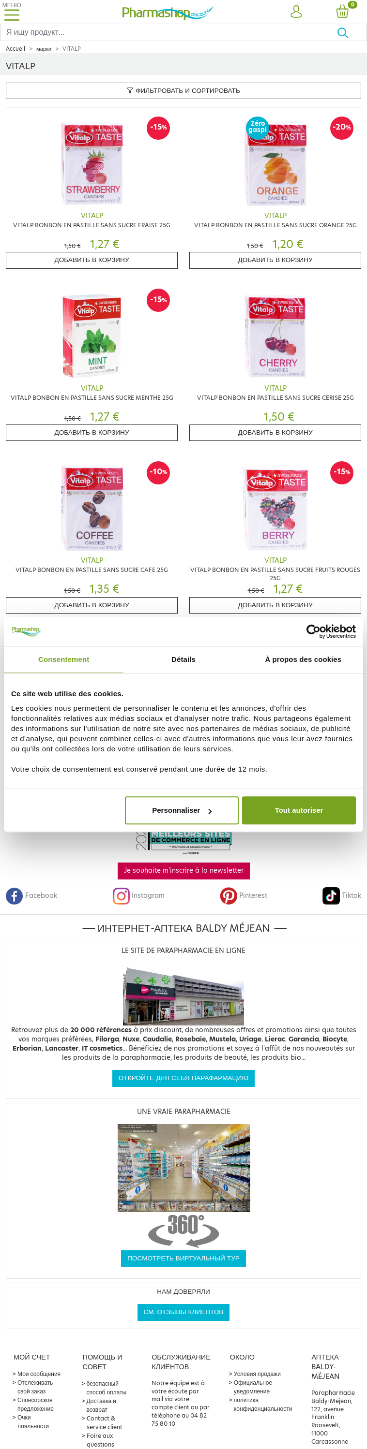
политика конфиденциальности (263, 1404)
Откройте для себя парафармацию (183, 1078)
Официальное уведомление (253, 1386)
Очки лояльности (33, 1421)
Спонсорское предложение (35, 1404)
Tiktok (341, 895)
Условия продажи (257, 1374)
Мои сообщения (39, 1374)
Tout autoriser (299, 810)
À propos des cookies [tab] (303, 659)
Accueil (15, 49)
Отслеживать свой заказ (35, 1386)
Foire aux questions (100, 1440)
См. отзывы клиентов (184, 1312)
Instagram (138, 895)
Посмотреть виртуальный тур (183, 1258)
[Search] (168, 32)
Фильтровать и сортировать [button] (183, 90)
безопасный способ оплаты (107, 1387)
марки (43, 49)
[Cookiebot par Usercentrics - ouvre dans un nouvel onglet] (313, 631)
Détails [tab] (183, 659)
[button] (296, 12)
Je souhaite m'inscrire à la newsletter (184, 870)
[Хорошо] (351, 32)
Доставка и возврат (101, 1405)
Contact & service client (104, 1422)
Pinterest (243, 895)
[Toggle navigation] (11, 12)
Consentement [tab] (63, 659)
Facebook (31, 895)
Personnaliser (182, 810)
